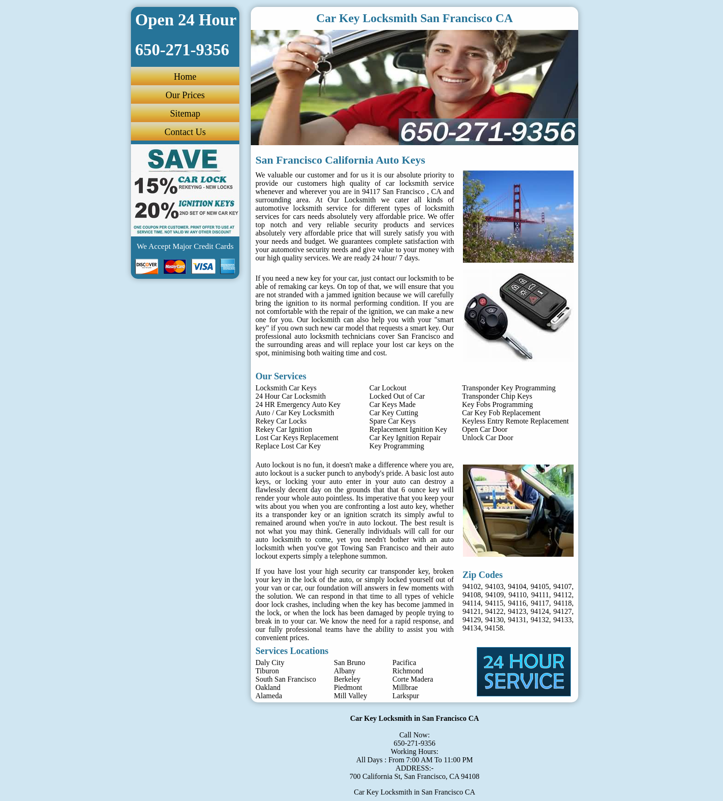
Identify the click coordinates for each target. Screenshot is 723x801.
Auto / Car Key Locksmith (294, 413)
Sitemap (185, 113)
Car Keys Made (392, 404)
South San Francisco (285, 679)
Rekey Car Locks (281, 421)
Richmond (407, 671)
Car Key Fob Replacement (501, 413)
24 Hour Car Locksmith (290, 396)
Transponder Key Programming (509, 388)
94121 (471, 611)
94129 (471, 620)
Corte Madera (412, 679)
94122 (494, 611)
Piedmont (348, 687)
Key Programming (396, 446)
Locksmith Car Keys (285, 388)
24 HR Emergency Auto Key (298, 404)
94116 (517, 603)
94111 (540, 595)
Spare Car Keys (392, 421)
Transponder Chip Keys (497, 396)
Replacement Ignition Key (408, 429)
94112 (563, 595)
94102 (471, 586)
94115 (494, 603)
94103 (494, 586)
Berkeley (347, 679)
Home (185, 76)
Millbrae (405, 687)
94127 (562, 611)
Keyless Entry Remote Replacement (515, 421)
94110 (518, 595)
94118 (563, 603)
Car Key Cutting (393, 413)
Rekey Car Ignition (283, 429)
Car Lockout (387, 388)
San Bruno (349, 662)
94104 (517, 586)
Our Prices (185, 95)
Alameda (268, 696)
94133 (562, 620)
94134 (471, 628)
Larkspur (405, 696)
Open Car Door (485, 429)
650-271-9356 (415, 743)
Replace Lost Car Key (288, 446)
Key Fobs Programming (497, 404)
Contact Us (185, 132)
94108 (471, 595)
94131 (517, 620)
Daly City (269, 662)
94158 (494, 628)
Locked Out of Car (397, 396)
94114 (471, 603)
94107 (562, 586)
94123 (517, 611)
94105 (540, 586)
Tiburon (267, 671)
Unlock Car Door (487, 438)
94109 (495, 595)
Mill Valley (350, 696)
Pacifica (404, 662)
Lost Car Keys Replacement (296, 438)
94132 (540, 620)
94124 (540, 611)
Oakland (267, 687)
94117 (540, 603)
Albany (345, 671)
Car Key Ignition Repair (405, 438)
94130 (494, 620)
